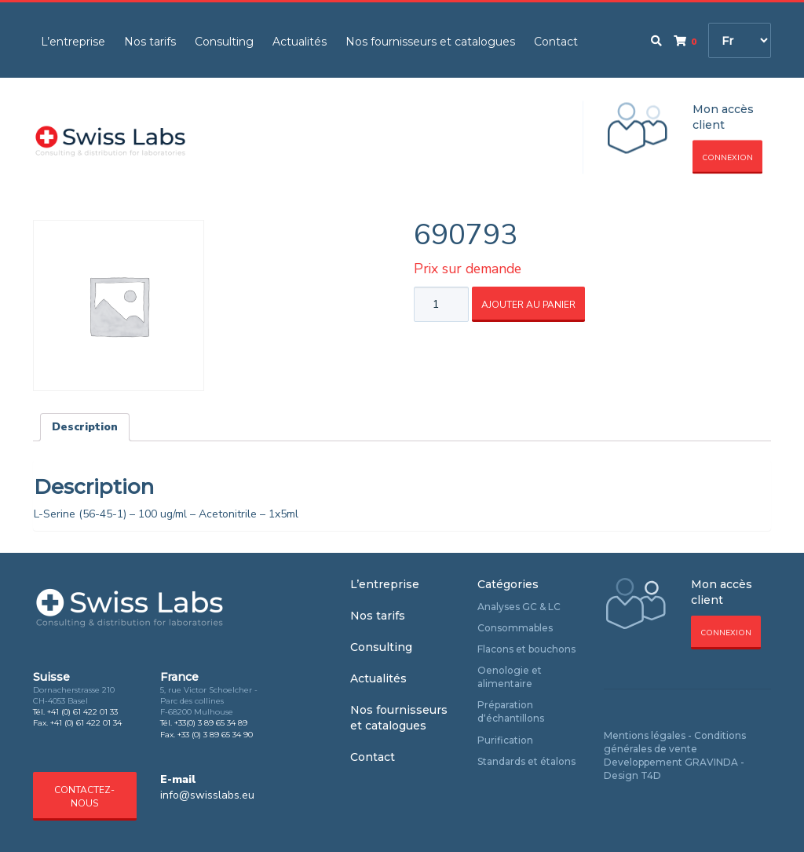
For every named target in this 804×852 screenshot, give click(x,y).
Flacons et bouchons (526, 649)
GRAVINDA (711, 762)
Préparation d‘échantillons (510, 711)
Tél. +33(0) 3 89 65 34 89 (203, 723)
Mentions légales (644, 735)
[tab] (85, 427)
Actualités (299, 42)
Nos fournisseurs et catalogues (430, 42)
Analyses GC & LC (519, 606)
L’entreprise (73, 42)
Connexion (727, 157)
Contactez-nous (84, 797)
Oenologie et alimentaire (509, 676)
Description (85, 426)
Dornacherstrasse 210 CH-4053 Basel (74, 695)
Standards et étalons (526, 761)
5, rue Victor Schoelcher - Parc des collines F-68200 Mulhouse (209, 701)
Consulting (224, 42)
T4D (651, 775)
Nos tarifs (150, 42)
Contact (556, 42)
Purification (505, 740)
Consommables (515, 628)
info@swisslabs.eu (207, 795)
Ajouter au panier (528, 304)
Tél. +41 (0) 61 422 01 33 (75, 712)
